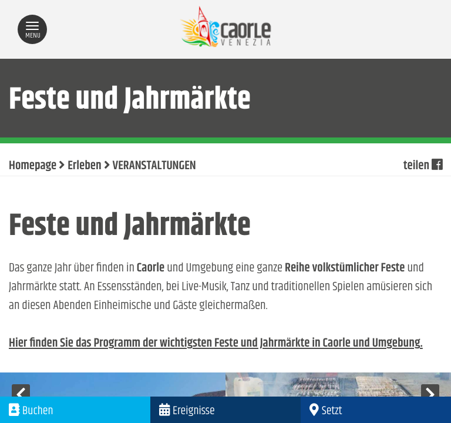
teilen (422, 166)
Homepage (32, 166)
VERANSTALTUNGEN (154, 166)
